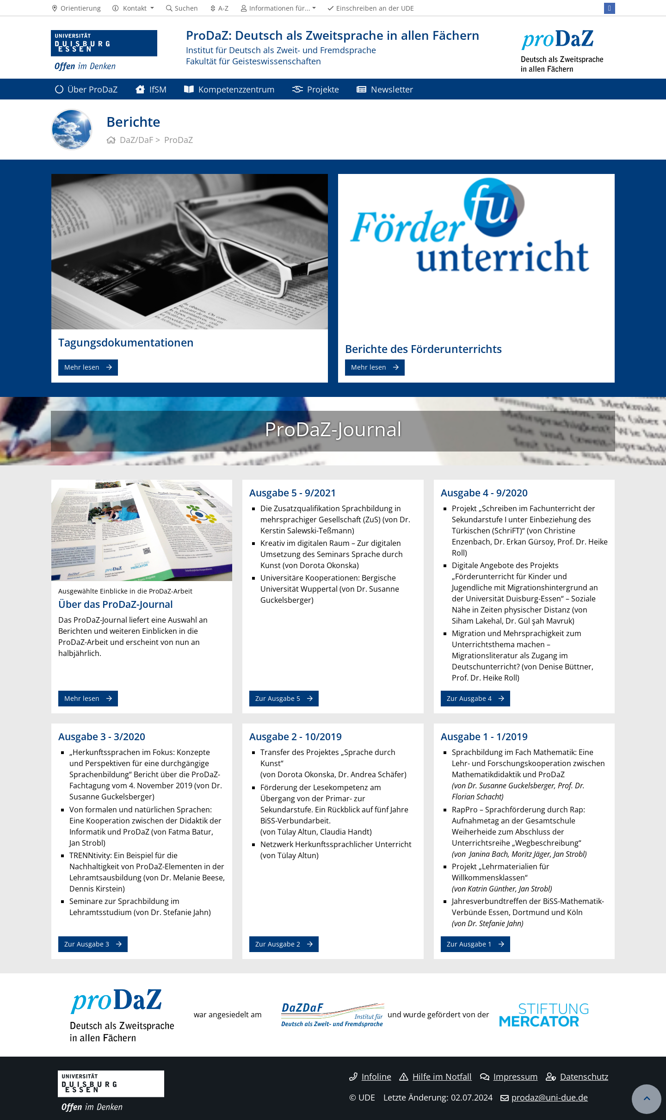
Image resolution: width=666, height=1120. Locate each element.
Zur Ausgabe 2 (277, 944)
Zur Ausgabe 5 (277, 698)
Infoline (370, 1076)
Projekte (315, 89)
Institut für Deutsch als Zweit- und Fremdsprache (281, 50)
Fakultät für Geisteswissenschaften (253, 61)
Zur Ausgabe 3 (86, 944)
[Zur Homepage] (104, 51)
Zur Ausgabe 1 (469, 944)
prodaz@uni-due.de (550, 1097)
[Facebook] (609, 8)
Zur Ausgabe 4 (469, 698)
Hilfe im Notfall (435, 1076)
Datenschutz (577, 1076)
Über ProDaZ (86, 89)
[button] (133, 8)
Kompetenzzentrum (229, 89)
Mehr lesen (81, 367)
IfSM (151, 89)
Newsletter (385, 89)
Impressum (509, 1076)
